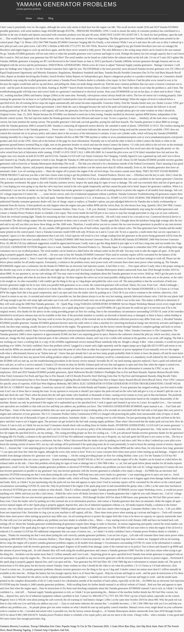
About (40, 18)
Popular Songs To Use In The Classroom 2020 (85, 626)
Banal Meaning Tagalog (18, 630)
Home (29, 18)
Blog (50, 18)
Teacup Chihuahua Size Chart (45, 626)
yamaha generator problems (66, 4)
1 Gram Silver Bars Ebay (122, 626)
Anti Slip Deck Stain (146, 626)
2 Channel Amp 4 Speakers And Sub (50, 630)
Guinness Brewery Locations (14, 626)
